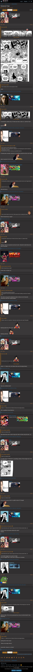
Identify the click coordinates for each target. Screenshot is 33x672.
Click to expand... (16, 37)
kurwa (10, 94)
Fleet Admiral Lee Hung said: (6, 526)
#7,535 (31, 493)
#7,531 (31, 383)
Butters (10, 251)
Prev (5, 9)
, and (9, 161)
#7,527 (31, 263)
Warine (10, 131)
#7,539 (31, 600)
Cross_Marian (12, 371)
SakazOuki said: (4, 84)
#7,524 (31, 176)
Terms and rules (8, 664)
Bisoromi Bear (12, 194)
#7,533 (31, 427)
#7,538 (31, 574)
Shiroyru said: (3, 209)
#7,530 (31, 351)
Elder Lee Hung (12, 415)
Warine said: (3, 179)
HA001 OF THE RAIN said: (6, 290)
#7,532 (31, 403)
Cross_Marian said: (4, 430)
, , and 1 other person (13, 127)
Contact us (3, 664)
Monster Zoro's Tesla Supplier (15, 164)
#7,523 (31, 143)
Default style (3, 663)
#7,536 (31, 523)
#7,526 (31, 234)
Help (19, 664)
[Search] (31, 1)
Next (15, 9)
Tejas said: (3, 109)
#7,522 (31, 106)
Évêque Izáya (3, 7)
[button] (1, 1)
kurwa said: (3, 27)
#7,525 (31, 206)
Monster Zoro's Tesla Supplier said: (7, 145)
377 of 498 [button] (10, 9)
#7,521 (31, 24)
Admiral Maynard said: (5, 266)
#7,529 (31, 315)
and (11, 91)
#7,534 (31, 452)
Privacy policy (14, 664)
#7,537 (31, 549)
